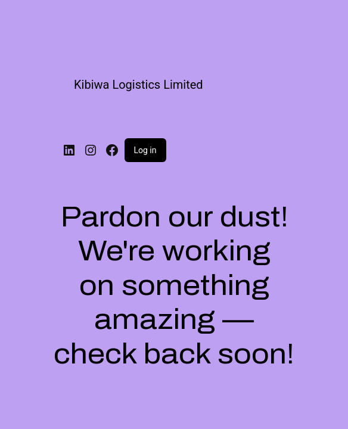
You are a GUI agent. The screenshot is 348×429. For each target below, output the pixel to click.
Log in (145, 150)
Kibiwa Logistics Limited (138, 84)
